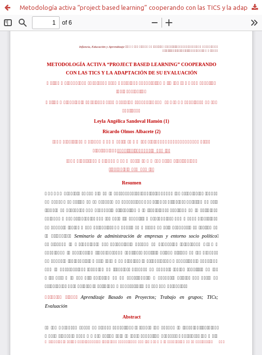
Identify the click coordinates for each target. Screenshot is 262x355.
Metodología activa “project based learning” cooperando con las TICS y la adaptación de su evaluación (141, 7)
